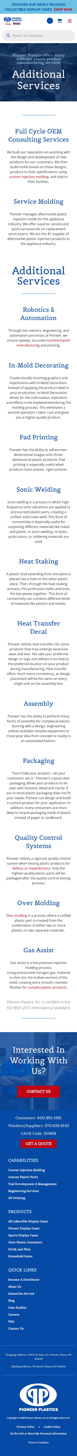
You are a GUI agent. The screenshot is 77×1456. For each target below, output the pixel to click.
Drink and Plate (19, 1249)
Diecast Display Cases (23, 1228)
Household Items (20, 1256)
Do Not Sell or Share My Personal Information (38, 1433)
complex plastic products (47, 987)
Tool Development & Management (32, 1184)
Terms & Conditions (38, 1442)
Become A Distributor (23, 1280)
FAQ (11, 1321)
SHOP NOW (63, 9)
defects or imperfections (31, 868)
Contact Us (16, 1328)
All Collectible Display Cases (28, 1221)
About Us (14, 1286)
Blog (11, 1300)
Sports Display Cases (23, 1235)
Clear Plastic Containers (25, 1242)
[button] (69, 20)
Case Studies (17, 1307)
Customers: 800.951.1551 (38, 1117)
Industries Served (21, 1293)
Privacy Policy (25, 1426)
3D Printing (16, 1198)
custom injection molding (29, 176)
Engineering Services (23, 1191)
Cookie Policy (52, 1426)
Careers (13, 1314)
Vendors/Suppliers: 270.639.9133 (38, 1125)
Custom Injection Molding (26, 1170)
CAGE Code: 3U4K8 (38, 1133)
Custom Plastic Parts (23, 1177)
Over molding (16, 915)
